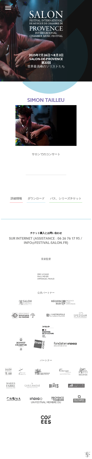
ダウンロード (36, 198)
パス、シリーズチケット (65, 198)
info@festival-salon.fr (45, 243)
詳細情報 (16, 198)
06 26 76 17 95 (68, 239)
